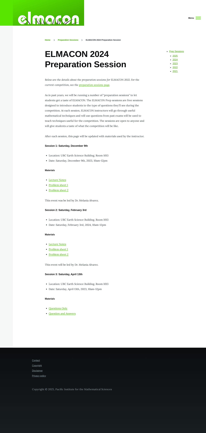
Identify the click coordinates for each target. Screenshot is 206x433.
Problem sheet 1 (58, 185)
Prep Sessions (176, 51)
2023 (175, 63)
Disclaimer (37, 370)
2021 (175, 71)
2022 (175, 67)
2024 (175, 60)
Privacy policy (39, 376)
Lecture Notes (57, 180)
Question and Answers (62, 313)
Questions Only (58, 308)
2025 (175, 56)
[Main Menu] (194, 18)
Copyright (37, 365)
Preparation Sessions (68, 40)
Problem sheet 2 (58, 190)
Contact (36, 360)
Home (47, 40)
